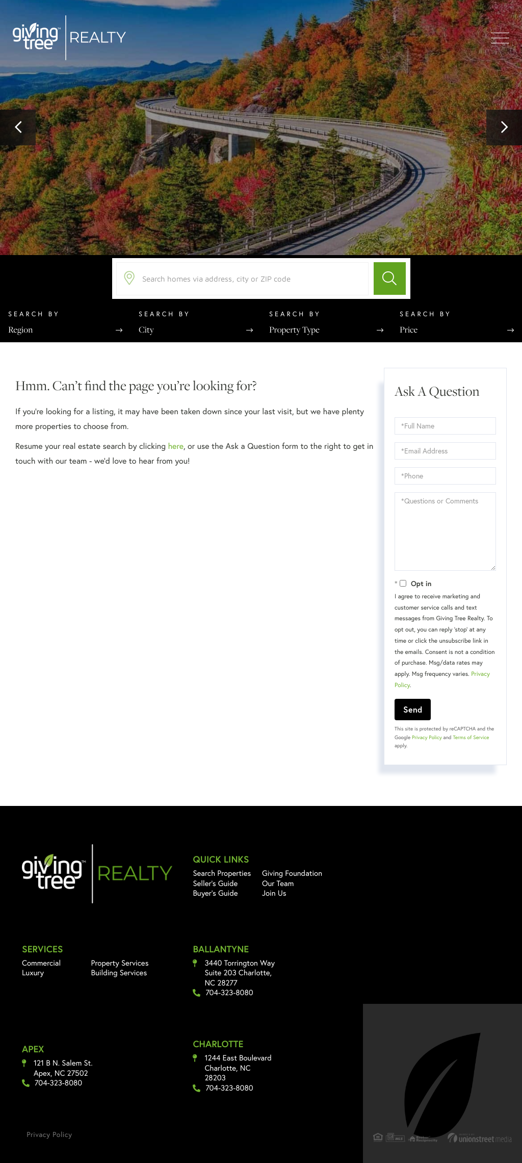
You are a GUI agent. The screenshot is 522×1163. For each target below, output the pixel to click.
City (146, 329)
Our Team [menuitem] (278, 883)
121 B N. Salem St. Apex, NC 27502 (63, 1068)
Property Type (294, 329)
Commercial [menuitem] (41, 963)
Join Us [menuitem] (274, 893)
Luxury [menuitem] (33, 973)
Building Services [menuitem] (119, 973)
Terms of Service (471, 737)
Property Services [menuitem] (120, 963)
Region (20, 329)
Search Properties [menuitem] (222, 873)
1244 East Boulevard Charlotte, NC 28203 (237, 1068)
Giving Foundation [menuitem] (292, 873)
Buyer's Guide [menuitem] (215, 893)
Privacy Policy (427, 737)
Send (412, 709)
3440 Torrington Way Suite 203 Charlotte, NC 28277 (239, 973)
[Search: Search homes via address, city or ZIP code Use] (242, 278)
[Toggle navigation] (500, 38)
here (175, 446)
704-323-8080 (229, 993)
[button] (18, 127)
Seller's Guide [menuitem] (215, 883)
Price (408, 329)
